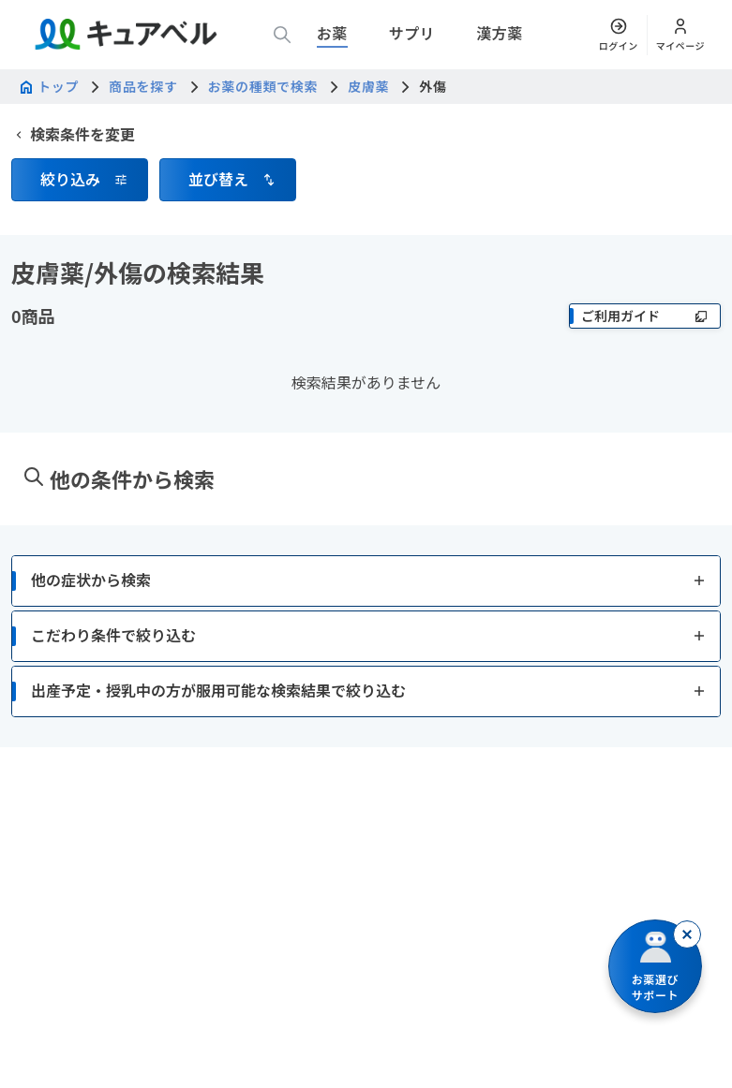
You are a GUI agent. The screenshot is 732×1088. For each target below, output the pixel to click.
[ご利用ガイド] (645, 316)
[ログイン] (618, 34)
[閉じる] (687, 934)
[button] (79, 179)
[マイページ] (680, 34)
